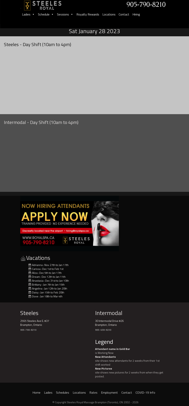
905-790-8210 (28, 330)
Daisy (35, 292)
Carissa (36, 269)
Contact (124, 14)
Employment (109, 392)
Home (36, 392)
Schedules (62, 392)
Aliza (35, 273)
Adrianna (37, 265)
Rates (93, 392)
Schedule (46, 14)
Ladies (28, 14)
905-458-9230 (103, 330)
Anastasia (37, 281)
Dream (36, 277)
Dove (35, 296)
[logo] (47, 4)
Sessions (65, 14)
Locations (109, 14)
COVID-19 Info (145, 392)
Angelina (37, 288)
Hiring (136, 14)
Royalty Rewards (87, 14)
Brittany (36, 284)
